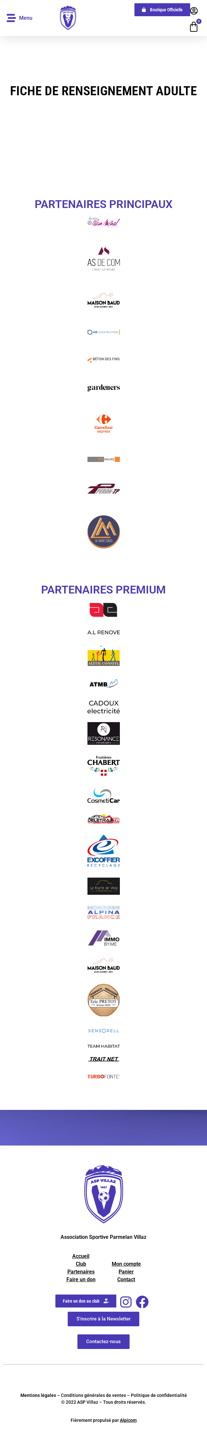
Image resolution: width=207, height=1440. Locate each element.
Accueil (80, 1256)
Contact (126, 1279)
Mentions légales (38, 1395)
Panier (126, 1272)
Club (81, 1264)
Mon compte (126, 1264)
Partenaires (81, 1272)
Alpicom (128, 1420)
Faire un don (81, 1279)
